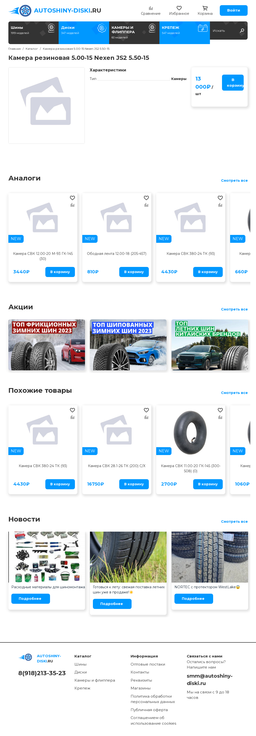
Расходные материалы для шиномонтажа (48, 587)
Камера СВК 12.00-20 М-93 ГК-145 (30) (43, 256)
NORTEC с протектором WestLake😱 (207, 587)
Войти (233, 10)
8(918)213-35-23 (42, 673)
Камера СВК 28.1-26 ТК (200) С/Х (116, 466)
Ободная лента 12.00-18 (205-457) (116, 253)
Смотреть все (234, 180)
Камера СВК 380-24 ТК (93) (191, 253)
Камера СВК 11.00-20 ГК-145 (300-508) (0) (191, 468)
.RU (67, 10)
